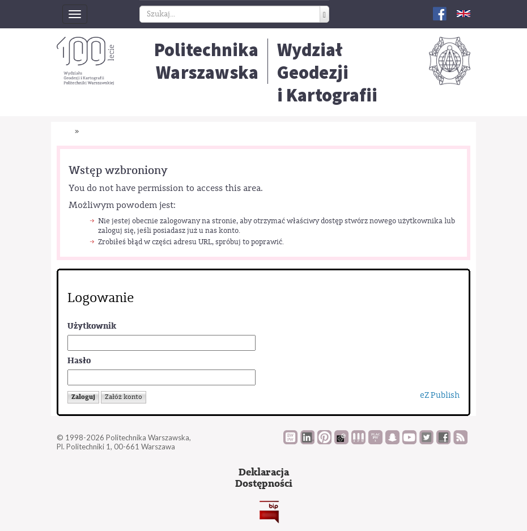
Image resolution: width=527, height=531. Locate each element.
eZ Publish (440, 395)
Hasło (79, 361)
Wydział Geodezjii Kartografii (327, 73)
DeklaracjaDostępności (263, 478)
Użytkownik (91, 326)
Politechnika (206, 61)
